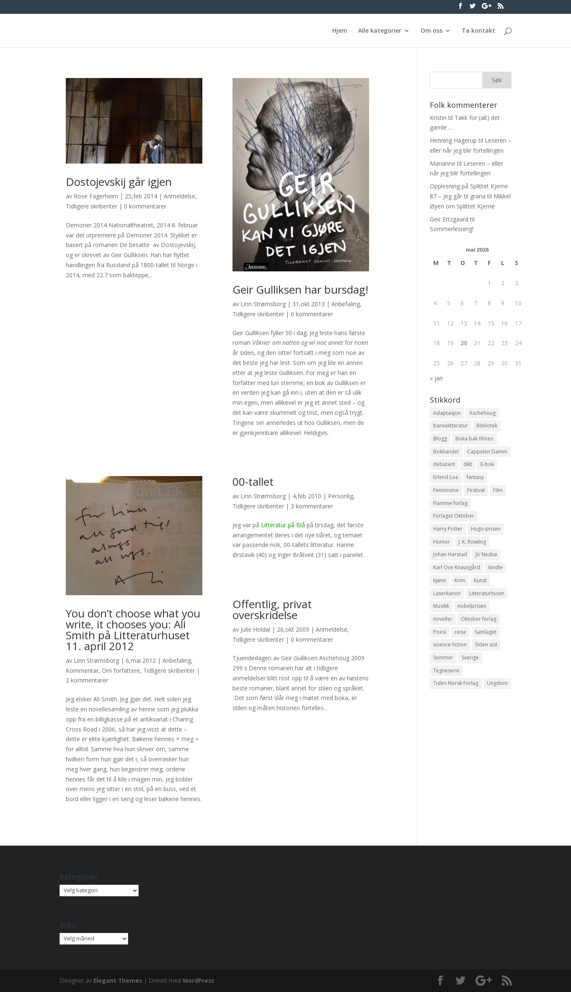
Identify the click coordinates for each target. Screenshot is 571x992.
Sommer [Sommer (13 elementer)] (443, 666)
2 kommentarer (87, 680)
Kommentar (82, 670)
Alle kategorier (379, 31)
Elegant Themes (118, 980)
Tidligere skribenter (91, 206)
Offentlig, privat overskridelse (272, 609)
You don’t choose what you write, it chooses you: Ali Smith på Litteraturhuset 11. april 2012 (133, 630)
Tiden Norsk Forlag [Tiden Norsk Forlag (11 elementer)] (455, 693)
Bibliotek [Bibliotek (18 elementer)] (486, 426)
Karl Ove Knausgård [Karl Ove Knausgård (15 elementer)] (456, 573)
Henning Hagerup (453, 140)
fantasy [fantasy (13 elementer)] (475, 480)
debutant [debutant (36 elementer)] (444, 466)
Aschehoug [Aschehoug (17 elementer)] (482, 413)
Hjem (339, 31)
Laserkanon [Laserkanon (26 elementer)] (447, 600)
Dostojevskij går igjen (119, 181)
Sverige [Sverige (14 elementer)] (470, 666)
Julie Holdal (255, 629)
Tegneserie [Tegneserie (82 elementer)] (446, 680)
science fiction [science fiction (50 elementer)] (450, 653)
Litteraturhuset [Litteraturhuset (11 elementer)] (486, 600)
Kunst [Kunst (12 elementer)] (480, 586)
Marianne (442, 163)
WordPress (200, 980)
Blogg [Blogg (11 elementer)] (440, 439)
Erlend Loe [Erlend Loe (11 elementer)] (445, 480)
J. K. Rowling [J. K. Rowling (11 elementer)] (472, 546)
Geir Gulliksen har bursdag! (300, 289)
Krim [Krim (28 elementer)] (460, 586)
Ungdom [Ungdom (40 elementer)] (497, 693)
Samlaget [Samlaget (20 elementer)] (485, 639)
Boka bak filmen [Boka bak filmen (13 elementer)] (474, 439)
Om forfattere (121, 670)
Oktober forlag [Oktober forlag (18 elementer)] (478, 626)
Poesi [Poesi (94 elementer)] (439, 639)
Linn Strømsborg (263, 304)
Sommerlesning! (451, 229)
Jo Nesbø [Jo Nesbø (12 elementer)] (486, 559)
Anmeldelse (179, 196)
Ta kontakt (478, 31)
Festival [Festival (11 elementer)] (476, 493)
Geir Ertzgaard (449, 219)
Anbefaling (345, 304)
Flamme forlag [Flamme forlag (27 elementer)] (450, 506)
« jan (436, 378)
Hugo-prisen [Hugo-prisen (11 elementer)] (486, 533)
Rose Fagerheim (96, 196)
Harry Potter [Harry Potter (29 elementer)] (447, 533)
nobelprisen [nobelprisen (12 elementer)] (471, 613)
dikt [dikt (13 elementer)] (467, 466)
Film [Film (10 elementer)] (498, 493)
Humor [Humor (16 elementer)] (441, 546)
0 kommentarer (145, 206)
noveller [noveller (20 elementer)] (442, 626)
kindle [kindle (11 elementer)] (495, 573)
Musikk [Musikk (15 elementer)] (441, 613)
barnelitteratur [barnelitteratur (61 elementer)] (450, 426)
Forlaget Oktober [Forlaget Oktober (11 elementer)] (453, 519)
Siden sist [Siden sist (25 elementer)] (486, 653)
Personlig (340, 496)
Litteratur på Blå (283, 525)
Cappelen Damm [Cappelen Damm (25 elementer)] (487, 453)
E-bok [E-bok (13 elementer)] (487, 466)
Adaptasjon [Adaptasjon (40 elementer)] (447, 413)
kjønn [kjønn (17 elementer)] (439, 586)
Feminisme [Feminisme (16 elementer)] (446, 493)
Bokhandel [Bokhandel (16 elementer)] (446, 453)
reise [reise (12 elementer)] (460, 639)
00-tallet (253, 481)
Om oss (431, 31)
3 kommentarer (312, 506)
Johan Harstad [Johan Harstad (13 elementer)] (450, 559)
